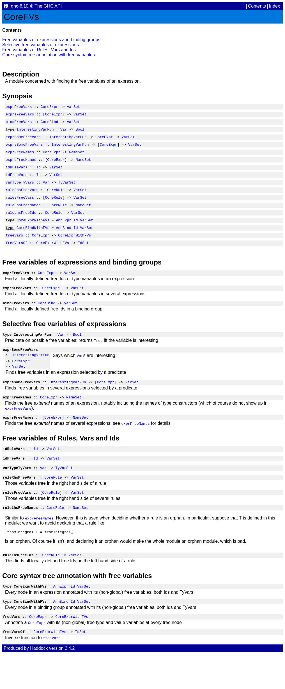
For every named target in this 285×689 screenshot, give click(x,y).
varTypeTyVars (20, 191)
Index (274, 6)
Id (38, 174)
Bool (80, 132)
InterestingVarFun (35, 132)
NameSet (76, 157)
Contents (257, 6)
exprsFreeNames (21, 166)
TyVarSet (66, 191)
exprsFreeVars (20, 115)
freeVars (14, 250)
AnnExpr (63, 233)
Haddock (39, 682)
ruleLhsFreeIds (21, 225)
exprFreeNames (20, 157)
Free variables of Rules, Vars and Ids (39, 49)
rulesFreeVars (20, 208)
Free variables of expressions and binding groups (51, 39)
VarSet (73, 107)
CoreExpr (49, 107)
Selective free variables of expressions (40, 44)
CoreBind (49, 124)
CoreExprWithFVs (33, 233)
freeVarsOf (16, 258)
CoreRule (56, 199)
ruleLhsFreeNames (23, 216)
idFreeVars (16, 182)
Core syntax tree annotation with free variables (48, 54)
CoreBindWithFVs (33, 241)
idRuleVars (16, 174)
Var (63, 132)
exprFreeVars (19, 107)
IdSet (83, 258)
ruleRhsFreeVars (22, 199)
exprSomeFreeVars (23, 140)
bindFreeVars (19, 124)
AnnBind (63, 241)
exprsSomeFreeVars (24, 149)
